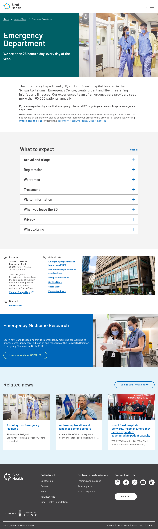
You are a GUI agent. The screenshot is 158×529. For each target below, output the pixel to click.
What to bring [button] (34, 229)
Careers (45, 486)
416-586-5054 (15, 305)
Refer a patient (86, 486)
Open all (134, 149)
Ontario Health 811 (31, 120)
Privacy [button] (29, 219)
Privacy (110, 525)
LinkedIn (152, 482)
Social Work (54, 286)
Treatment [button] (32, 189)
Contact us (47, 480)
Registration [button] (33, 170)
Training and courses (89, 480)
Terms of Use (123, 525)
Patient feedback (57, 291)
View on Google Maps (21, 292)
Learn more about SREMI (25, 355)
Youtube (143, 482)
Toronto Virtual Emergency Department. (82, 120)
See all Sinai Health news (134, 384)
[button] (145, 6)
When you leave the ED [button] (41, 209)
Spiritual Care (55, 282)
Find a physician (86, 491)
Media (44, 491)
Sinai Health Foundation (54, 501)
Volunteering (48, 496)
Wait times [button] (32, 180)
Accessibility (137, 525)
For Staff (126, 496)
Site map (151, 525)
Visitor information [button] (38, 199)
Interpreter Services (58, 277)
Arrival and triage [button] (37, 160)
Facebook (126, 482)
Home (6, 19)
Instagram (117, 482)
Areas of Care (20, 19)
